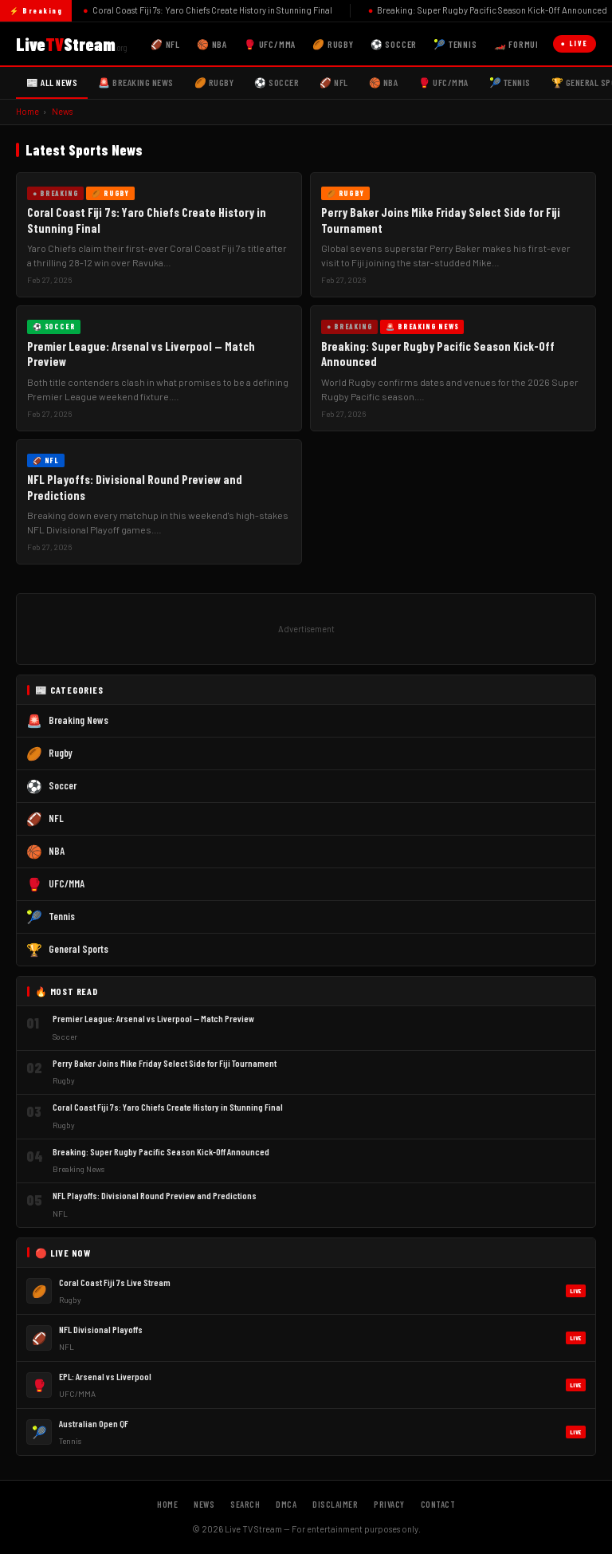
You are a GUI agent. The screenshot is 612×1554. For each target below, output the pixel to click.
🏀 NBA (212, 43)
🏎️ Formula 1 (522, 43)
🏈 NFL (165, 43)
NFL (56, 818)
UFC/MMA (66, 883)
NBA (57, 850)
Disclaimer (335, 1504)
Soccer (62, 785)
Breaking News (78, 720)
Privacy (389, 1504)
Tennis (62, 916)
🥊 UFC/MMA (270, 43)
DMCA (286, 1504)
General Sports (78, 948)
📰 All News (51, 82)
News (62, 111)
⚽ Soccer (394, 43)
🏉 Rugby (333, 43)
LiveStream (71, 43)
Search (245, 1504)
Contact (438, 1504)
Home (27, 111)
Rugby (61, 752)
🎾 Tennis (455, 43)
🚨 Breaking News (136, 82)
